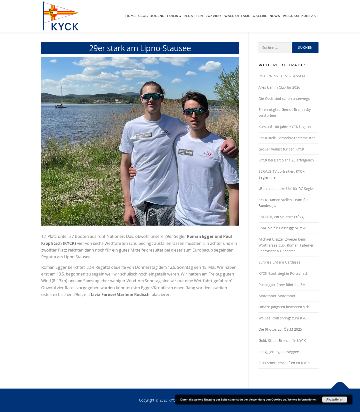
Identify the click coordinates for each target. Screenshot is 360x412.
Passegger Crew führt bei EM (282, 284)
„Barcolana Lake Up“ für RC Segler (286, 188)
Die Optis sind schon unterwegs (284, 98)
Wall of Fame (237, 16)
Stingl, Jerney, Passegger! (278, 351)
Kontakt (310, 16)
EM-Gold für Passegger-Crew (282, 228)
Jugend (157, 16)
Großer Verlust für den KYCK (281, 149)
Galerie (260, 16)
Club (143, 16)
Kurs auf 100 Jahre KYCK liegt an (284, 126)
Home (131, 16)
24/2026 (214, 16)
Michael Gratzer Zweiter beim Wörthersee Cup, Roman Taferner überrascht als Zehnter (286, 245)
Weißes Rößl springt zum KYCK (283, 318)
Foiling (174, 16)
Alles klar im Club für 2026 (279, 87)
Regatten (193, 16)
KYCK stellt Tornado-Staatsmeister (286, 138)
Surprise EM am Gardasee (279, 262)
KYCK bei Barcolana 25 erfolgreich (286, 160)
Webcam (291, 16)
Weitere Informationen (302, 399)
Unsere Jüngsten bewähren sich (283, 306)
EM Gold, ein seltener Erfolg (281, 216)
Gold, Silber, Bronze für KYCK (282, 340)
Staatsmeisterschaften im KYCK (284, 362)
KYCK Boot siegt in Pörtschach (283, 273)
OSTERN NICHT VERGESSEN (281, 76)
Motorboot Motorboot (277, 295)
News (275, 16)
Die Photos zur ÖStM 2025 (280, 329)
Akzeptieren (334, 399)
